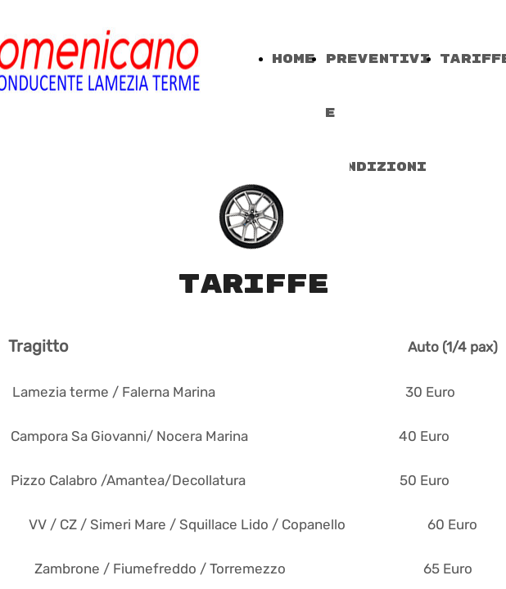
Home (293, 59)
